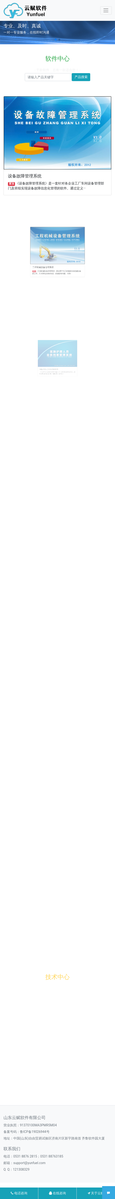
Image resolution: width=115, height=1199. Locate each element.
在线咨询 (57, 1193)
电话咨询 (19, 1193)
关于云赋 (96, 1193)
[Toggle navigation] (106, 10)
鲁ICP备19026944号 (35, 1132)
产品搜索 (81, 77)
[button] (56, 40)
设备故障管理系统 (25, 175)
